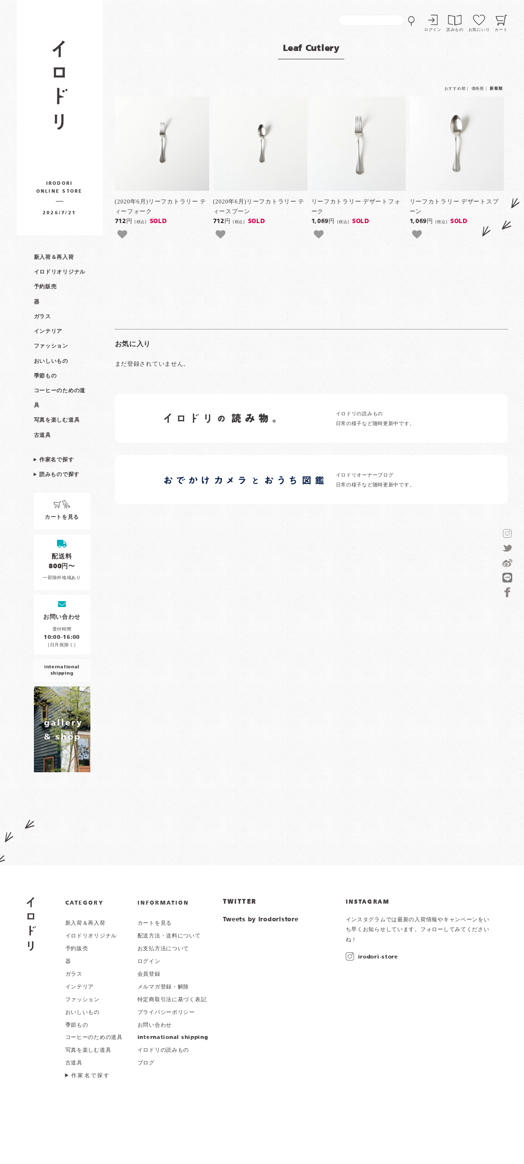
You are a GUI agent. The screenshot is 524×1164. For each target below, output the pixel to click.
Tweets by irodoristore (261, 920)
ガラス (42, 316)
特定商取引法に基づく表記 (172, 999)
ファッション (51, 346)
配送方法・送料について (169, 936)
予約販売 (45, 286)
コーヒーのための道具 (94, 1037)
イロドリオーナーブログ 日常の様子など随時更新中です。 (375, 480)
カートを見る (155, 923)
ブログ (146, 1063)
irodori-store (378, 957)
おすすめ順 (455, 89)
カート (501, 30)
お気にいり (479, 30)
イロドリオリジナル (59, 272)
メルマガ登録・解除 (163, 987)
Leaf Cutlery (311, 49)
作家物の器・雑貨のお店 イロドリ (60, 90)
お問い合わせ (155, 1025)
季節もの (45, 376)
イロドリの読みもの (163, 1050)
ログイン (432, 30)
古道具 (42, 435)
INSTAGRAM (367, 902)
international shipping (173, 1037)
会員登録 (149, 974)
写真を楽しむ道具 (57, 420)
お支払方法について (163, 948)
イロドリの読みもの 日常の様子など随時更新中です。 (375, 419)
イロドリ (31, 924)
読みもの (455, 30)
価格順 (477, 89)
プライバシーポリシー (166, 1012)
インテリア (48, 331)
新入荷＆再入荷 (54, 257)
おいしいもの (51, 361)
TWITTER (240, 902)
